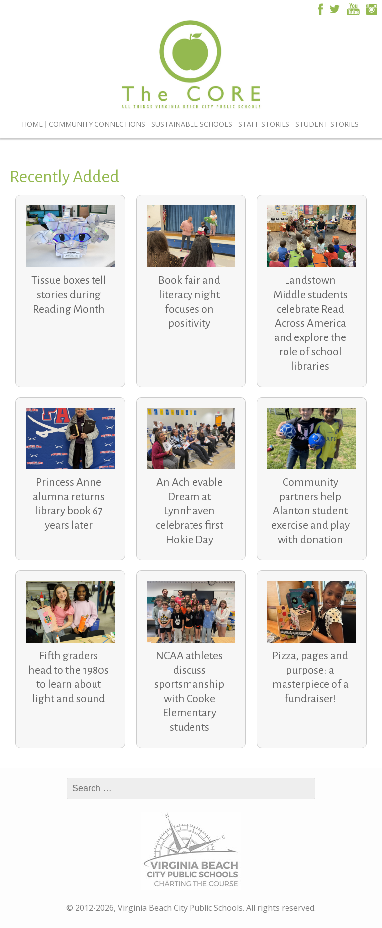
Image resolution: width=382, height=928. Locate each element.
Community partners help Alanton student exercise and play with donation (310, 510)
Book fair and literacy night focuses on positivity (189, 301)
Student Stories (327, 124)
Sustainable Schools (191, 124)
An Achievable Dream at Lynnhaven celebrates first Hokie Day (189, 510)
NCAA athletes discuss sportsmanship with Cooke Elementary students (189, 691)
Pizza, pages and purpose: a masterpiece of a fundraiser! (310, 677)
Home (32, 124)
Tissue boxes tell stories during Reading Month (68, 294)
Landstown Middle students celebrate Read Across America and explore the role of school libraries (310, 323)
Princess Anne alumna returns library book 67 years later (69, 503)
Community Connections (97, 124)
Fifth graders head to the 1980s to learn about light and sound (68, 677)
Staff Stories (263, 124)
